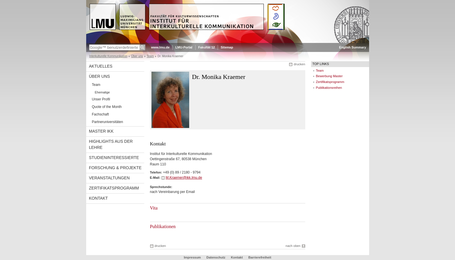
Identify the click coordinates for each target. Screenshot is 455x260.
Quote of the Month (107, 107)
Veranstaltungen (109, 178)
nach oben (293, 246)
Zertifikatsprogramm (114, 188)
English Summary (352, 47)
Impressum (192, 257)
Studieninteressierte (114, 157)
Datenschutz (215, 257)
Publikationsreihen (329, 87)
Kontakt (98, 198)
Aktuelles (101, 66)
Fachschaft (100, 114)
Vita (154, 207)
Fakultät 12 (206, 47)
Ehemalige (102, 92)
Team (150, 56)
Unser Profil (101, 99)
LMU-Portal (183, 47)
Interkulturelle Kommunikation (108, 56)
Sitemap (227, 47)
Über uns (137, 56)
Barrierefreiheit (259, 257)
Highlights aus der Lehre (111, 144)
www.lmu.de (160, 47)
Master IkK (101, 131)
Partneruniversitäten (107, 122)
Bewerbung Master (329, 76)
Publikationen (163, 226)
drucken (299, 64)
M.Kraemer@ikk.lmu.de (184, 178)
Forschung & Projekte (115, 167)
